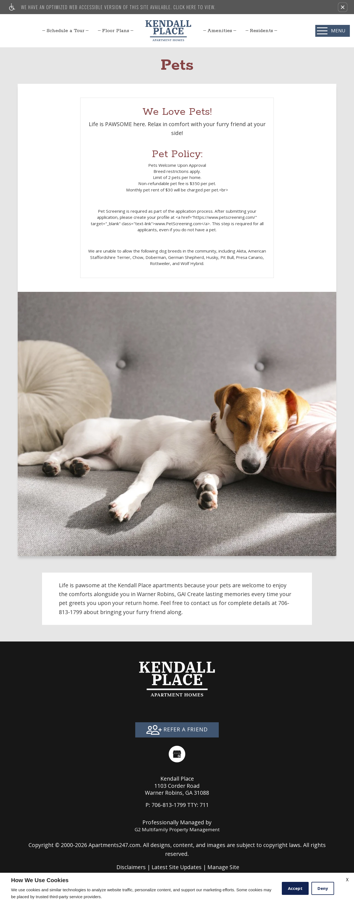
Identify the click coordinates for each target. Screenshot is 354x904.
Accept (295, 888)
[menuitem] (65, 31)
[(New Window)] (177, 754)
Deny (322, 888)
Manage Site (223, 867)
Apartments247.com (114, 845)
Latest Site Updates (177, 867)
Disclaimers (131, 867)
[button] (342, 7)
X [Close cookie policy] (347, 880)
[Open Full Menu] (332, 31)
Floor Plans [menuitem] (115, 31)
